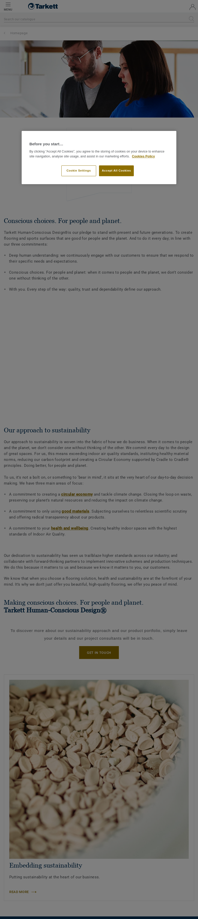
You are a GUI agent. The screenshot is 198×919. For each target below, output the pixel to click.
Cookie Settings (79, 170)
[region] (99, 157)
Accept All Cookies (116, 170)
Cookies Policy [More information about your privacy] (143, 156)
